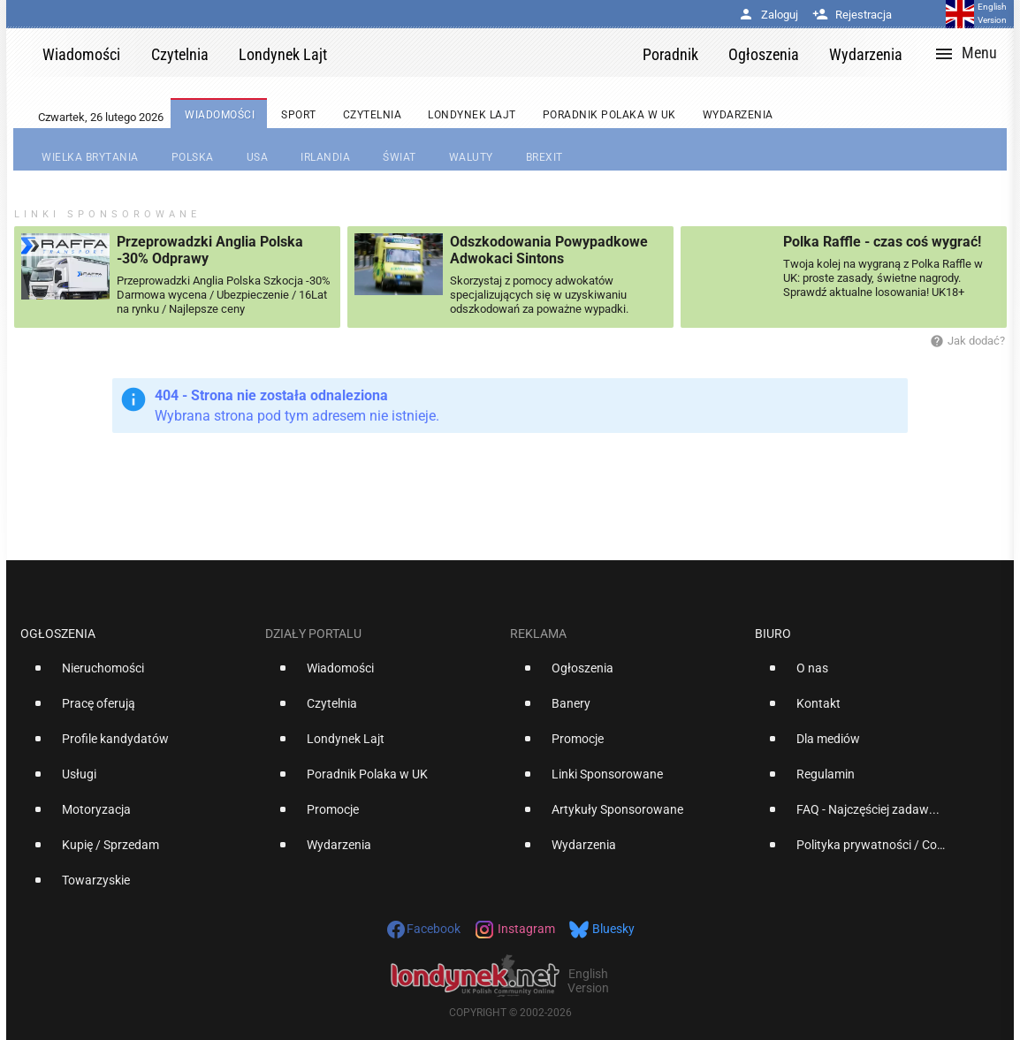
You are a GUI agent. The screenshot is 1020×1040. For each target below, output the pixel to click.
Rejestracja (852, 14)
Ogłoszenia (57, 633)
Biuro (773, 633)
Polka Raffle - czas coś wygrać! (882, 241)
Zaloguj (768, 14)
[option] (135, 675)
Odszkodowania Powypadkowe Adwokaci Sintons (549, 250)
